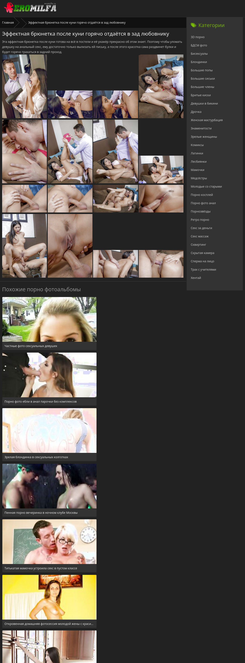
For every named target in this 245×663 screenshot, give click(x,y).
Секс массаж (200, 236)
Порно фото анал (203, 203)
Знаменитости (201, 128)
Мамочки (198, 170)
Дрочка (196, 112)
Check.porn (132, 637)
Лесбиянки (199, 161)
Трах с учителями (203, 269)
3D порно (198, 37)
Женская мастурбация (207, 120)
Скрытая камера (203, 253)
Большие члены (202, 87)
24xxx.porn (113, 637)
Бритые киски (201, 95)
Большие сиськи (203, 78)
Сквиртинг (198, 245)
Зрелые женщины (204, 137)
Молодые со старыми (206, 186)
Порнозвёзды (201, 211)
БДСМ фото (199, 45)
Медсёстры (199, 178)
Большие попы (202, 70)
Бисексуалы (199, 54)
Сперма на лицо (202, 261)
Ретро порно (200, 220)
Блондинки (199, 62)
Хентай (196, 278)
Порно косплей (202, 195)
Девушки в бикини (204, 103)
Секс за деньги (201, 228)
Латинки (197, 153)
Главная (8, 22)
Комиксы (197, 145)
